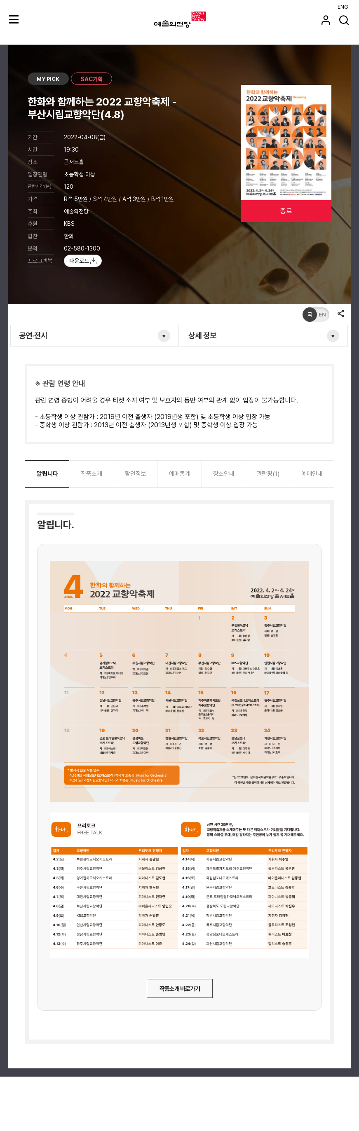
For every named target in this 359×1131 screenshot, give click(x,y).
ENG (343, 7)
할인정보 (135, 474)
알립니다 (47, 474)
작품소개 (91, 474)
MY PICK (48, 79)
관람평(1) (267, 474)
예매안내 (312, 474)
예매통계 (179, 474)
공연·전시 (33, 335)
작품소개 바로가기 (180, 989)
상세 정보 (202, 335)
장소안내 (224, 474)
